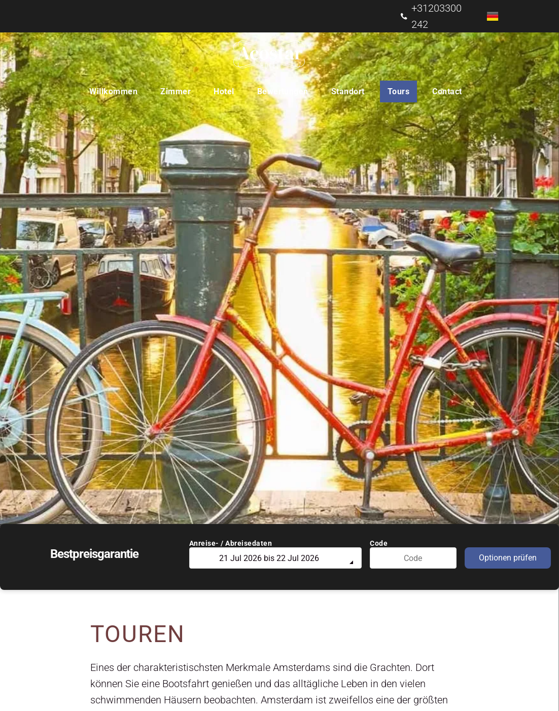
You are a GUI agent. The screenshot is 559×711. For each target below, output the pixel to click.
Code (379, 543)
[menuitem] (117, 91)
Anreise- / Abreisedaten (230, 543)
